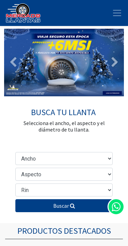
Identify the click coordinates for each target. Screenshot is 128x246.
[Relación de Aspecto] (64, 174)
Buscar (64, 205)
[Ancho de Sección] (64, 158)
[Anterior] (13, 62)
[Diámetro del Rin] (64, 189)
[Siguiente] (115, 62)
